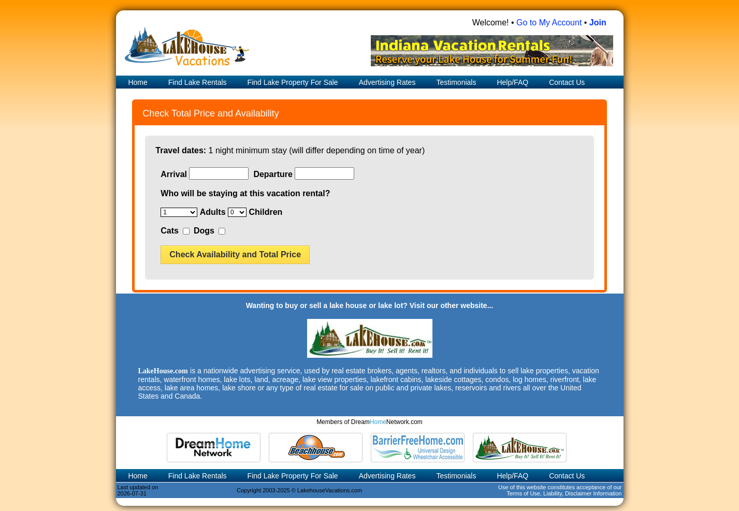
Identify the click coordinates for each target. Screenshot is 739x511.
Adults (213, 212)
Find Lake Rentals (197, 82)
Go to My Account (549, 22)
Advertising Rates (387, 82)
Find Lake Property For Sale (293, 82)
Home (137, 82)
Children (265, 212)
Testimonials (456, 82)
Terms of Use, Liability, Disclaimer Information (563, 493)
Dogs (204, 230)
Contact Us (567, 82)
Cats (170, 230)
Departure (273, 174)
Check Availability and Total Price (235, 254)
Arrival (174, 174)
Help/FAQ (512, 82)
